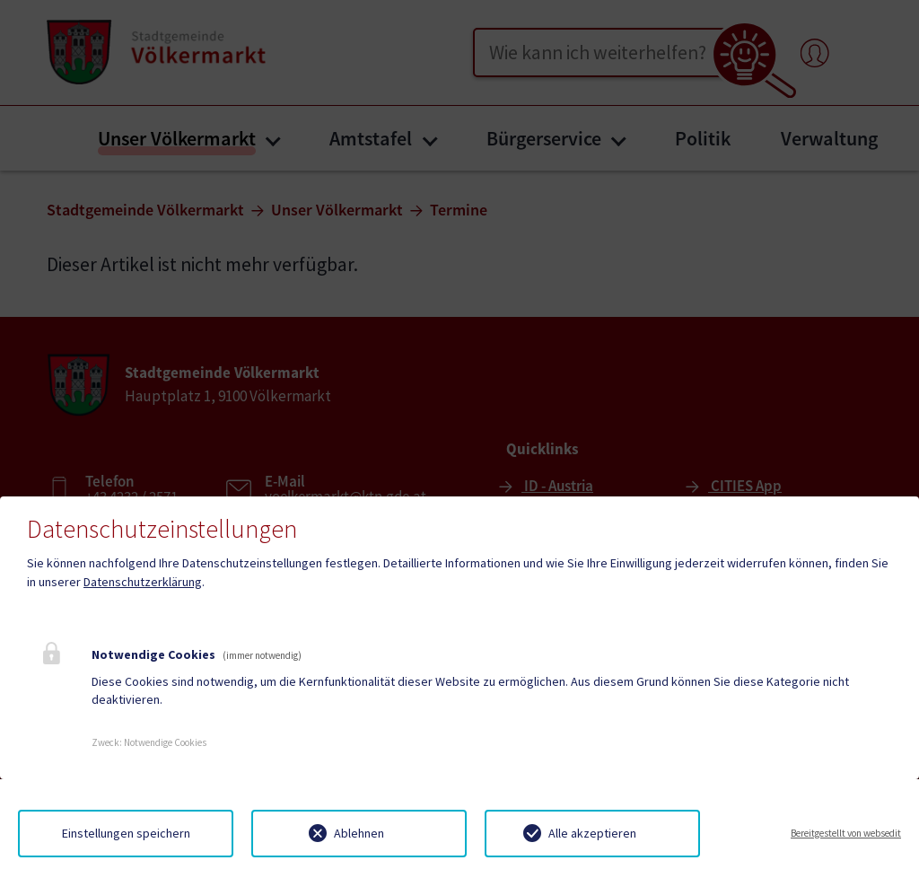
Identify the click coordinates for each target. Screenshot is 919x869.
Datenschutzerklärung (142, 582)
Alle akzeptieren (592, 833)
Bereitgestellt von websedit (846, 833)
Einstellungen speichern (126, 833)
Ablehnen (359, 833)
